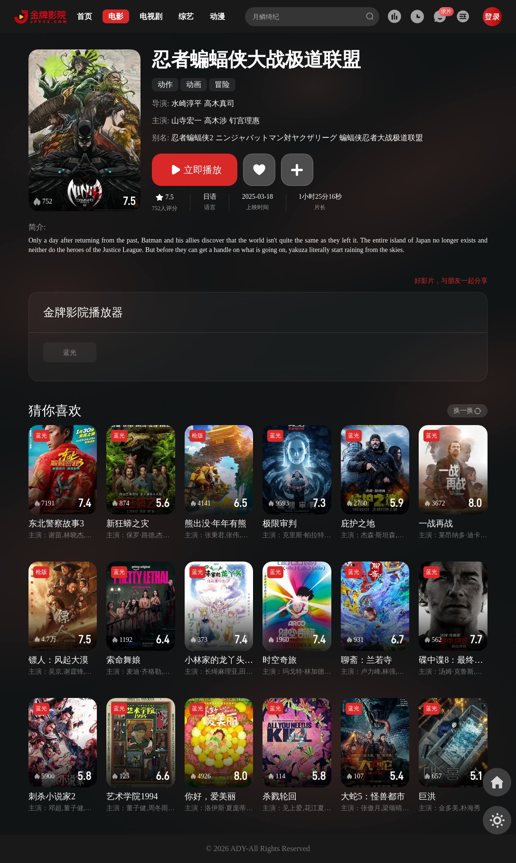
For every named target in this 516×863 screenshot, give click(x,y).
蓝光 (69, 352)
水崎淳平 (186, 103)
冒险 (222, 84)
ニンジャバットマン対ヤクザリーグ (276, 138)
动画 (193, 84)
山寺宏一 (186, 120)
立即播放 (195, 170)
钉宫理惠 (244, 120)
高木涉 (215, 120)
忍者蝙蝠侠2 (192, 138)
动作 (165, 84)
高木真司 (219, 103)
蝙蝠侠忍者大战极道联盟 (381, 138)
